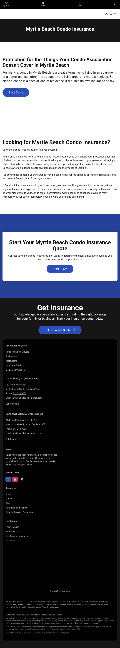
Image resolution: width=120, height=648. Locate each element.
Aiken (15, 605)
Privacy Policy (22, 615)
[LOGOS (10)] (60, 556)
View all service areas (50, 607)
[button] (115, 4)
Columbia (38, 605)
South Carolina (89, 602)
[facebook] (8, 479)
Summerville (10, 607)
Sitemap (60, 615)
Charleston (30, 605)
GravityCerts (64, 633)
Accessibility (10, 615)
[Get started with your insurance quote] (60, 330)
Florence (46, 605)
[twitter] (22, 479)
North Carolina (104, 602)
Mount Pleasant (78, 605)
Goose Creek (62, 605)
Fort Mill (53, 605)
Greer (69, 605)
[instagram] (15, 479)
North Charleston (101, 605)
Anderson (21, 605)
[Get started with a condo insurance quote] (15, 92)
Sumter (18, 607)
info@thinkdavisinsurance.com (27, 398)
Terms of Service (48, 615)
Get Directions (12, 404)
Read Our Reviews (60, 591)
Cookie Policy (35, 615)
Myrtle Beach (90, 605)
